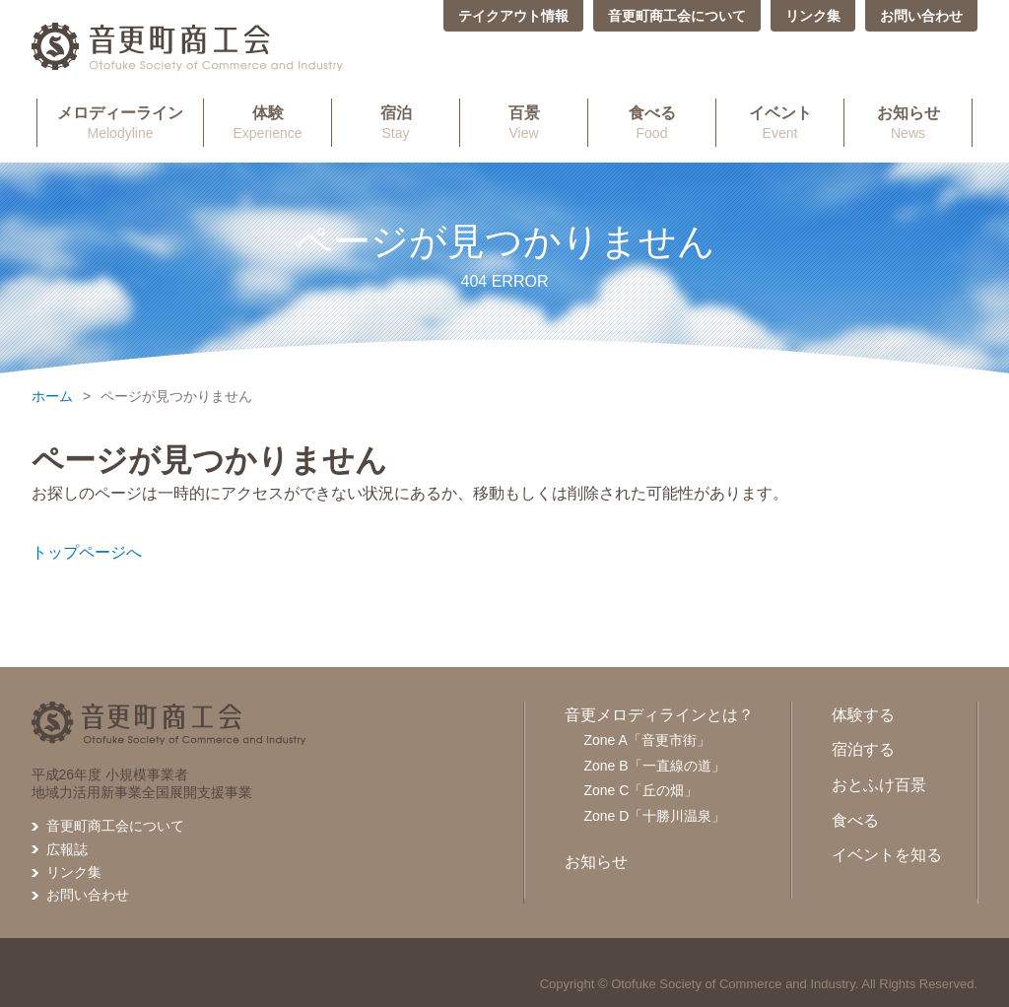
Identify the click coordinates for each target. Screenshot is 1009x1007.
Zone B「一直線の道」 (654, 765)
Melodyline (120, 122)
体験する (863, 714)
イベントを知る (887, 854)
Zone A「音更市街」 (647, 740)
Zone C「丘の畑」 (641, 790)
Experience (267, 122)
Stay (395, 122)
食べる (855, 820)
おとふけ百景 (879, 784)
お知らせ (596, 861)
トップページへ (87, 552)
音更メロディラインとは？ (659, 714)
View (523, 122)
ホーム (52, 396)
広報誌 (67, 849)
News (908, 122)
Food (651, 122)
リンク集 (813, 16)
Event (780, 122)
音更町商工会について (677, 16)
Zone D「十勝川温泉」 (655, 816)
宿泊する (863, 749)
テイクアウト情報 (513, 16)
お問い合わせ (921, 16)
